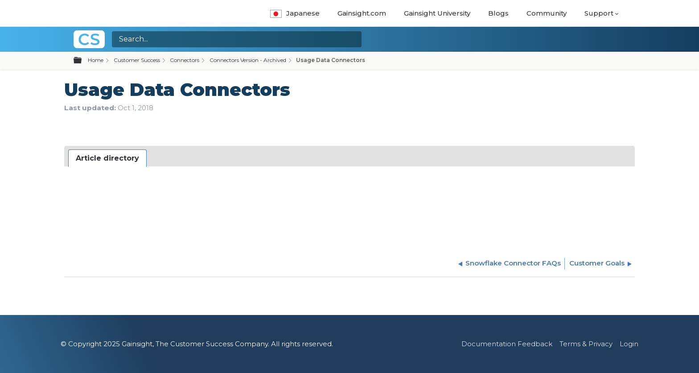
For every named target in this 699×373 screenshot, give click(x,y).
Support (598, 13)
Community (546, 13)
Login (629, 344)
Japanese (295, 13)
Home (95, 60)
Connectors (184, 60)
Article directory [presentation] (107, 158)
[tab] (107, 158)
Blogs (498, 13)
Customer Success (137, 60)
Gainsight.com (361, 13)
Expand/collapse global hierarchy (83, 61)
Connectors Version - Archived (248, 60)
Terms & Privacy (586, 344)
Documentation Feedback (506, 344)
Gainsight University (437, 13)
